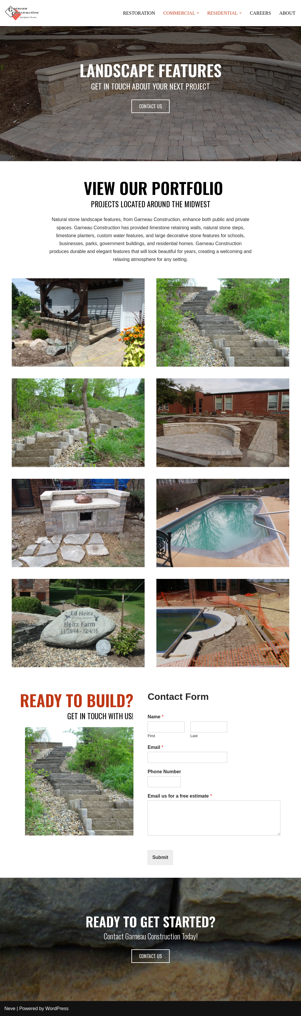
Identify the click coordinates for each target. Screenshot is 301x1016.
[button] (22, 13)
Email (155, 747)
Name (155, 716)
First (151, 736)
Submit (160, 857)
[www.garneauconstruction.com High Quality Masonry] (22, 13)
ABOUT (287, 13)
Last (194, 736)
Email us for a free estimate (180, 795)
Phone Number (164, 771)
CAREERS (260, 13)
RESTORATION (139, 13)
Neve (9, 1008)
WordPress (56, 1008)
